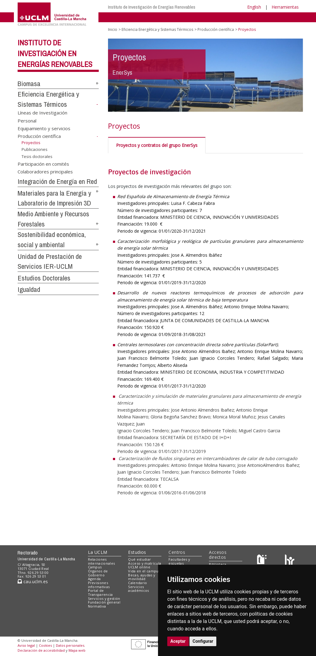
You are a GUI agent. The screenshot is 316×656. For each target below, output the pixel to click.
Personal (27, 120)
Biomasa (29, 83)
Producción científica (39, 136)
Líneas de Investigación (42, 113)
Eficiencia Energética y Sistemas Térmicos (157, 29)
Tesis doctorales (37, 156)
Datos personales (70, 645)
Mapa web (77, 650)
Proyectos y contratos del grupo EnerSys (157, 145)
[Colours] (289, 560)
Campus (95, 567)
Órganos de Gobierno (98, 573)
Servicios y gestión (104, 598)
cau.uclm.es (33, 581)
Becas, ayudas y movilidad (141, 577)
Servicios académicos (138, 588)
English (254, 7)
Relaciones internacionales (101, 561)
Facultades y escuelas (179, 561)
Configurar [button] (203, 641)
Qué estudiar (139, 559)
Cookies (45, 645)
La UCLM (97, 552)
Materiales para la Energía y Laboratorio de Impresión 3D (54, 198)
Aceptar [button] (178, 641)
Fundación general (104, 602)
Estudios (137, 552)
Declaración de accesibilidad (41, 650)
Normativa (97, 606)
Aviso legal (26, 645)
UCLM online (139, 567)
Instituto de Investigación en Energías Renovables (55, 53)
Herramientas (285, 7)
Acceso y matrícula (144, 563)
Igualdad (29, 289)
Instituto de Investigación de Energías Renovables (151, 7)
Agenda (94, 578)
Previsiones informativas (99, 584)
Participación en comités (43, 163)
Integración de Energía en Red (57, 181)
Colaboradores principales (45, 171)
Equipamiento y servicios (44, 128)
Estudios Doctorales (44, 278)
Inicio (112, 29)
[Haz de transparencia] (262, 560)
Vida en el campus (144, 571)
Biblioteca (217, 564)
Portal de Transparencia (100, 592)
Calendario (137, 582)
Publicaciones (35, 149)
